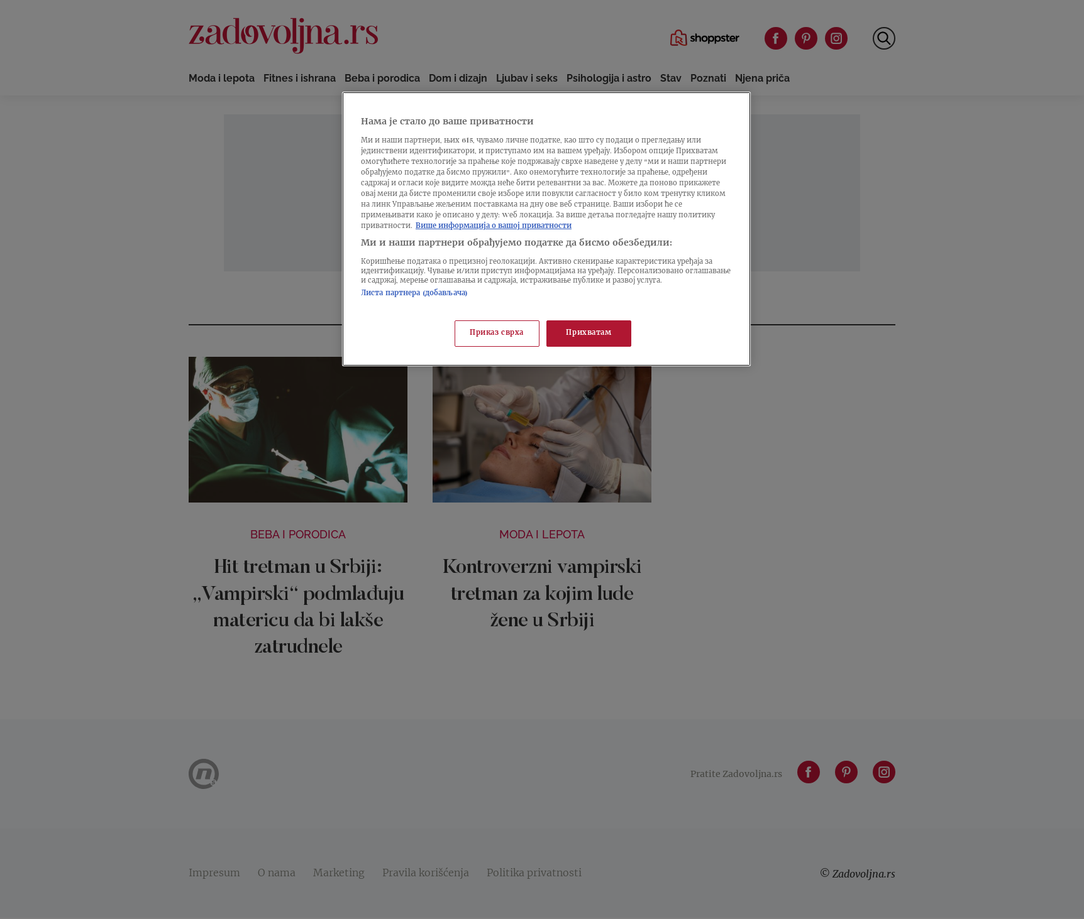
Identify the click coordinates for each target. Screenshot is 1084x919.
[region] (546, 229)
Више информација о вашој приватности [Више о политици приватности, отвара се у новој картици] (494, 226)
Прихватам (588, 333)
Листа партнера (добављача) (414, 293)
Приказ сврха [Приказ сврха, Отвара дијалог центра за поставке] (497, 333)
